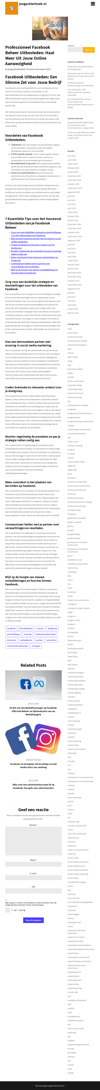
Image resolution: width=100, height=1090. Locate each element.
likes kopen (73, 664)
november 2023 (74, 276)
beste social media (76, 381)
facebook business (76, 498)
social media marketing (17, 646)
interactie (11, 640)
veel (69, 996)
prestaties (52, 640)
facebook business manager (80, 502)
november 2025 (74, 180)
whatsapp (72, 1032)
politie (70, 801)
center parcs (73, 441)
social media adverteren (78, 862)
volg (69, 1012)
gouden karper (74, 538)
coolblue (71, 453)
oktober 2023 (73, 280)
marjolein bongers (76, 672)
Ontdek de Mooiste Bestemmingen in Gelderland (80, 84)
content (40, 628)
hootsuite (72, 592)
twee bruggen (74, 914)
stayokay (71, 894)
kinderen (71, 624)
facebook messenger (77, 506)
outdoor (71, 789)
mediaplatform (74, 713)
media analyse (74, 700)
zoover (71, 1064)
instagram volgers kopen (79, 608)
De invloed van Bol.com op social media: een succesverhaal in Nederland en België (81, 103)
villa (69, 1004)
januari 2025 (73, 220)
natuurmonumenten (77, 749)
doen (70, 473)
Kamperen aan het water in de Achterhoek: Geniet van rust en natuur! (81, 76)
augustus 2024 (74, 240)
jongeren (72, 616)
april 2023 (72, 305)
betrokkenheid (26, 628)
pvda (70, 813)
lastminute (72, 652)
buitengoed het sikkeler (78, 405)
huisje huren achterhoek (78, 600)
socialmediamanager (77, 882)
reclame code (73, 821)
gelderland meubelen (77, 518)
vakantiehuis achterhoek (78, 957)
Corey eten (72, 132)
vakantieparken (74, 980)
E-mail (33, 873)
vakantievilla (73, 984)
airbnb (70, 353)
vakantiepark (73, 976)
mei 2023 (72, 300)
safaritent (72, 845)
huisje (70, 596)
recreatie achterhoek (77, 825)
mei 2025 (72, 204)
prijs (69, 805)
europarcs (72, 477)
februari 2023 (73, 313)
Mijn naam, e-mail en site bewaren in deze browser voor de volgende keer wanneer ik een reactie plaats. (31, 904)
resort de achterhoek (77, 833)
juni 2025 (71, 200)
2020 (70, 328)
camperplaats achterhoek (79, 429)
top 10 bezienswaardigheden (80, 902)
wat (69, 1024)
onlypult (71, 773)
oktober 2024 (73, 232)
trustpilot (72, 910)
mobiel (71, 725)
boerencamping (75, 397)
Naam (33, 860)
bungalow (72, 409)
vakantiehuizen (74, 972)
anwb (70, 361)
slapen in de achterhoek (78, 849)
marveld (71, 696)
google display (74, 534)
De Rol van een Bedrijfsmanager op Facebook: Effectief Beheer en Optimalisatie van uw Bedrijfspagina (33, 711)
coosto (71, 457)
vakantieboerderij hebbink (79, 945)
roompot (72, 841)
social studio (73, 878)
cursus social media (76, 461)
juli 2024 (71, 244)
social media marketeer (78, 870)
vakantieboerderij (75, 941)
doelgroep (52, 628)
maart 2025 (73, 212)
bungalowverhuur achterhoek (81, 421)
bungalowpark (74, 417)
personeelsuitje (74, 797)
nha (69, 757)
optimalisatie (26, 640)
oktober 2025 (73, 184)
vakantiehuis (73, 953)
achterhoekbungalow (77, 345)
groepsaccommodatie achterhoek (77, 543)
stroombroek (73, 898)
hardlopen (72, 572)
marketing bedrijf (75, 676)
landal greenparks (75, 648)
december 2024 (74, 224)
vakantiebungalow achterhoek (81, 949)
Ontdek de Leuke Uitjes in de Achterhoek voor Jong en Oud (80, 125)
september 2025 (75, 188)
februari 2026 (73, 168)
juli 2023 (71, 292)
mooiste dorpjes (75, 729)
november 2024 (74, 228)
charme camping (75, 445)
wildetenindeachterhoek (78, 1044)
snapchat (72, 853)
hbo (69, 576)
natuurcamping (74, 741)
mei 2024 (72, 252)
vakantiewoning (75, 988)
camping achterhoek (77, 433)
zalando (71, 1056)
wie (69, 1036)
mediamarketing (75, 704)
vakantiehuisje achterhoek (79, 961)
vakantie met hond (76, 937)
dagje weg (72, 469)
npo (69, 769)
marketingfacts (74, 692)
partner (39, 640)
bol (69, 401)
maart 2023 (73, 309)
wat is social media (76, 1028)
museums (72, 733)
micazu (71, 717)
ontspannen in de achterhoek (80, 781)
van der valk (73, 992)
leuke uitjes (72, 656)
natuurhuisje (73, 745)
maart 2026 (73, 164)
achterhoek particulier (77, 341)
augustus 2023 (74, 288)
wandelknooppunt (76, 1020)
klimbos (71, 628)
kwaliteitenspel (74, 640)
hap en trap (73, 568)
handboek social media (78, 563)
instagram (72, 604)
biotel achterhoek (75, 393)
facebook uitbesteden (46, 634)
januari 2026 (73, 172)
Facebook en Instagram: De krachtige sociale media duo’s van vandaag (33, 765)
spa (69, 890)
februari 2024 (73, 264)
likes (70, 660)
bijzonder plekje (75, 385)
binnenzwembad (75, 389)
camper (71, 425)
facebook (11, 628)
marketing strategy (76, 688)
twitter (71, 918)
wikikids (71, 1040)
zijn (69, 1060)
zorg (70, 1068)
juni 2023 (71, 296)
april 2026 (72, 160)
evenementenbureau (77, 490)
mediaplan (72, 708)
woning (71, 1048)
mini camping (74, 721)
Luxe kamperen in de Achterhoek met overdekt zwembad (79, 92)
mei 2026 (72, 155)
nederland (72, 753)
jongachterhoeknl (16, 69)
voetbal (71, 1008)
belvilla (71, 377)
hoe (69, 584)
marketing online (75, 684)
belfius (70, 373)
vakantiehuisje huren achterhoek (77, 966)
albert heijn (73, 357)
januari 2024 (73, 268)
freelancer (72, 514)
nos (69, 765)
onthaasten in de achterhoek (80, 777)
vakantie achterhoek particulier (77, 931)
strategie (36, 646)
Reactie (33, 825)
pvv (69, 817)
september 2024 (75, 236)
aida (69, 349)
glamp (70, 526)
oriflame (71, 785)
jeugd (70, 612)
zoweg (70, 1072)
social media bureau (76, 866)
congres (71, 449)
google (71, 530)
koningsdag (73, 632)
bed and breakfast (75, 369)
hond (70, 588)
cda (69, 437)
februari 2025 (73, 216)
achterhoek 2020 (75, 336)
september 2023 (75, 284)
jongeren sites (74, 620)
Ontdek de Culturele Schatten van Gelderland (80, 68)
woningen (72, 1052)
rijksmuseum (73, 837)
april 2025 (72, 208)
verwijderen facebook (77, 1000)
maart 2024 (73, 260)
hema (70, 580)
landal (70, 644)
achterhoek (73, 332)
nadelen (71, 737)
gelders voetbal (74, 522)
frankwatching (74, 510)
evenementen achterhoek (79, 486)
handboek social (75, 559)
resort (70, 829)
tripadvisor (72, 906)
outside (71, 793)
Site (33, 886)
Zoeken (71, 45)
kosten (71, 636)
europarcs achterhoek (77, 481)
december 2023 (74, 272)
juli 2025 (71, 196)
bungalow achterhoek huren (80, 413)
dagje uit (71, 465)
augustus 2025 (74, 192)
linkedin (71, 668)
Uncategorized (74, 922)
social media (73, 858)
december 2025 (74, 176)
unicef (70, 926)
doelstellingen (13, 634)
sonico (70, 886)
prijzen (71, 809)
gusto (70, 555)
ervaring (28, 634)
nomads (71, 761)
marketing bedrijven (77, 680)
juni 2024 (71, 248)
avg (69, 365)
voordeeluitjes (74, 1016)
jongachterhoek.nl (32, 3)
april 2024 (72, 256)
